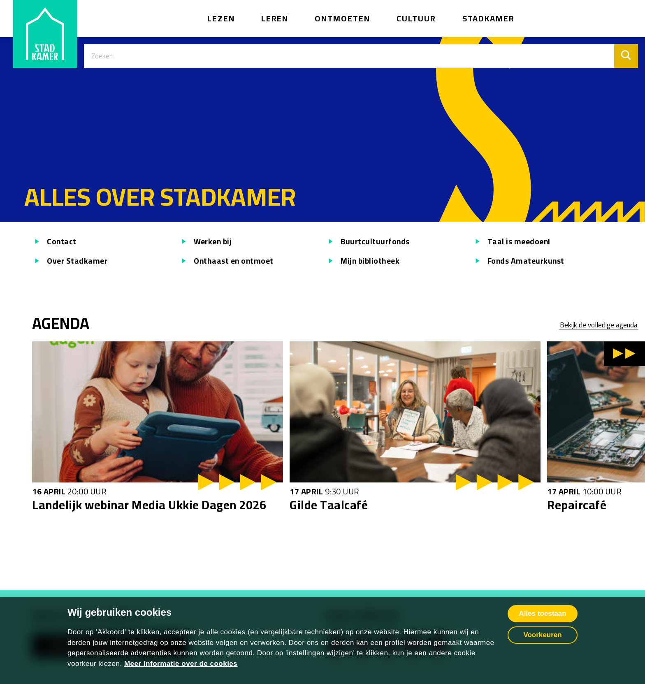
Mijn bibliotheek (362, 261)
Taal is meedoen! (511, 241)
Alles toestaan (542, 613)
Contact (54, 241)
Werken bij (205, 241)
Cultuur (416, 18)
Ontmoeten (342, 18)
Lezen (221, 18)
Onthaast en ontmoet (226, 261)
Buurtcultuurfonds (368, 241)
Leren (275, 18)
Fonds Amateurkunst (518, 261)
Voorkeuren (542, 635)
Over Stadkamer (69, 261)
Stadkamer (488, 18)
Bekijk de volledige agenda (599, 325)
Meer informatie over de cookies (180, 664)
